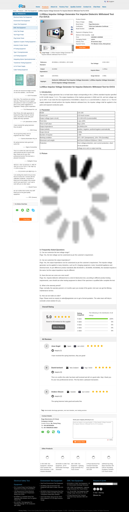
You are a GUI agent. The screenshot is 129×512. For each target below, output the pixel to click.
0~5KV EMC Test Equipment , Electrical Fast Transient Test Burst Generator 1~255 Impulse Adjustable (46, 467)
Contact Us (87, 7)
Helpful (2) (58, 396)
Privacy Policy (23, 510)
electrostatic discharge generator (54, 410)
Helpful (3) (58, 372)
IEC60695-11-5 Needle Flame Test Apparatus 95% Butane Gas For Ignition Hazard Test (25, 498)
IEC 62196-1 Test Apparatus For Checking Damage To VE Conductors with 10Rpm (24, 503)
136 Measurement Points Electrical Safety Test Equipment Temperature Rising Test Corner (24, 492)
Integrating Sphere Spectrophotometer (24, 59)
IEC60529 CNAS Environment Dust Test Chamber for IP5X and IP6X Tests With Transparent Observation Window (52, 493)
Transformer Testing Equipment (22, 63)
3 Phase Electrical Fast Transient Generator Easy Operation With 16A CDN (93, 466)
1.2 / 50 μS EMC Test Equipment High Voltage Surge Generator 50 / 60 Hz (78, 492)
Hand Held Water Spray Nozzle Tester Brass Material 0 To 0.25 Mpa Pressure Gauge (52, 498)
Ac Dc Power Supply (19, 66)
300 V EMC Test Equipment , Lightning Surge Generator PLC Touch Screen (77, 466)
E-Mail (95, 493)
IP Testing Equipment (20, 49)
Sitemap (101, 493)
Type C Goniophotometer (21, 52)
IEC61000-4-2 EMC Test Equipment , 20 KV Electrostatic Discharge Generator (63, 466)
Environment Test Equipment (22, 20)
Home (38, 7)
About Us (54, 7)
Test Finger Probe (19, 34)
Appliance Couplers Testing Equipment (25, 41)
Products (45, 7)
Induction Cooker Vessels (21, 45)
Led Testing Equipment (20, 56)
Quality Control (75, 7)
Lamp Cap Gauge (19, 31)
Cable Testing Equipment (21, 70)
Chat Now (96, 7)
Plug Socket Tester (19, 38)
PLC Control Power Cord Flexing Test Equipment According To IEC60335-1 (24, 488)
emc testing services (81, 410)
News (104, 7)
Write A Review (58, 327)
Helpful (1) (58, 351)
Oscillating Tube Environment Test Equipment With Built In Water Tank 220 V (52, 487)
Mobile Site (97, 495)
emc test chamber (69, 410)
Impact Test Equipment (20, 24)
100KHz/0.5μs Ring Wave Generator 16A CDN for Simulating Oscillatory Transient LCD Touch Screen (108, 467)
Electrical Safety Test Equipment (23, 17)
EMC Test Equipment (31, 11)
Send (115, 484)
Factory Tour (63, 7)
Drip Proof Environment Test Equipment (52, 483)
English (111, 1)
